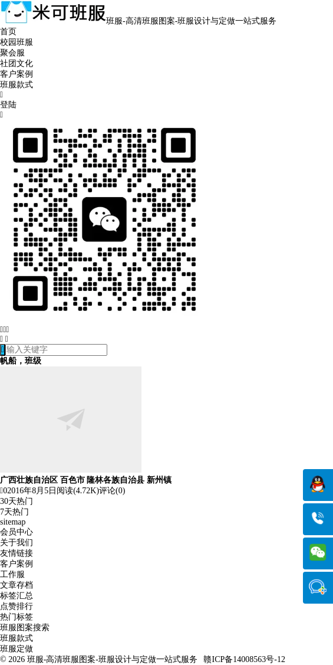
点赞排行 (16, 606)
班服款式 (16, 84)
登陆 (8, 104)
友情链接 (16, 553)
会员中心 (16, 532)
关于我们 (16, 542)
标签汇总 (16, 595)
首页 (8, 31)
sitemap (13, 521)
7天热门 (14, 511)
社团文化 (16, 63)
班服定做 (16, 648)
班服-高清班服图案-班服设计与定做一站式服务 (112, 659)
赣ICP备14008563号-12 (244, 659)
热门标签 (16, 616)
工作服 (12, 574)
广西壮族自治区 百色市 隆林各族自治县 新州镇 (86, 480)
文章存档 (16, 585)
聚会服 (12, 52)
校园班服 (16, 42)
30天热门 (16, 501)
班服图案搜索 (25, 627)
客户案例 (16, 74)
